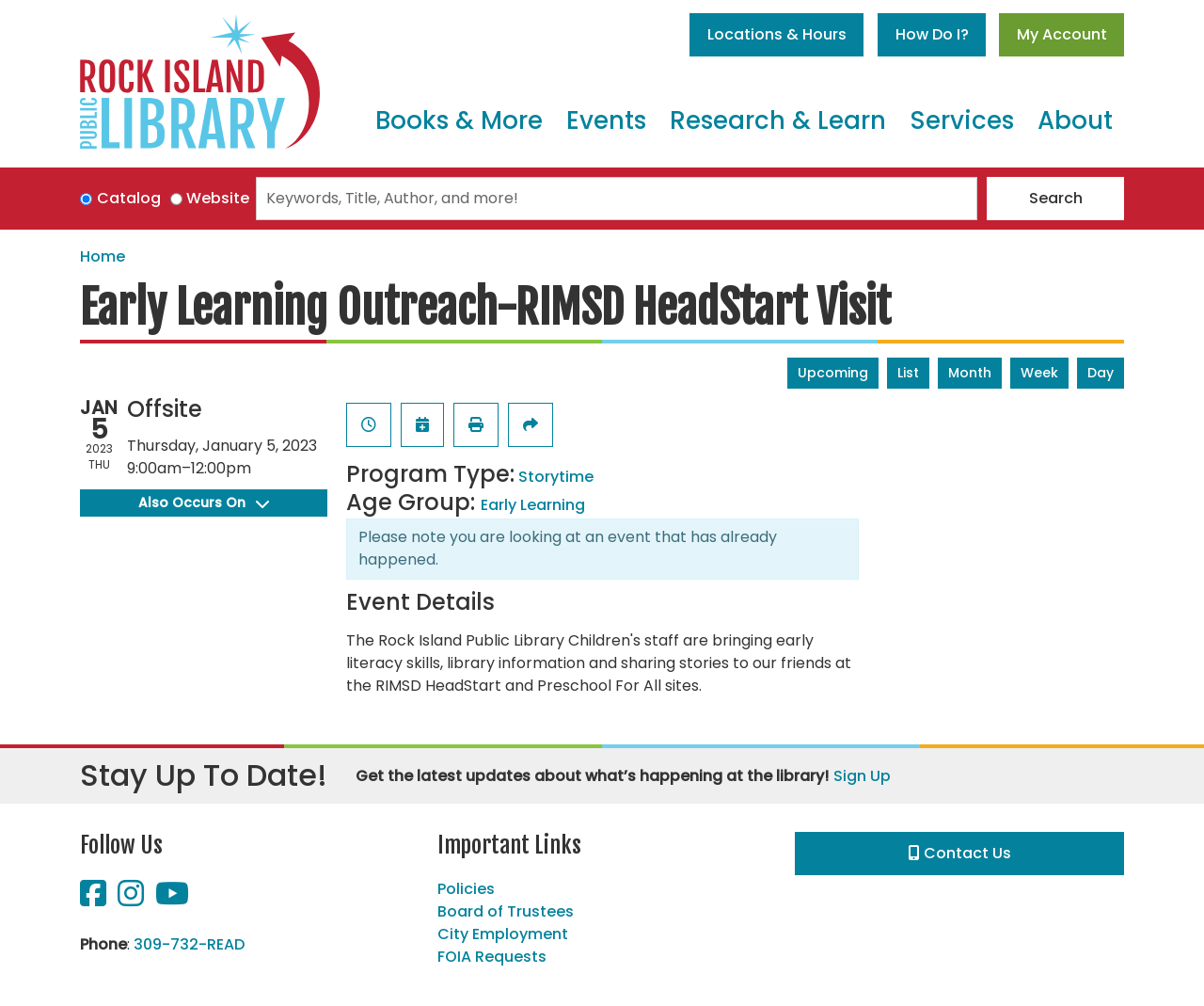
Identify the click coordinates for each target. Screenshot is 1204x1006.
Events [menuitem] (606, 120)
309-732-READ (189, 944)
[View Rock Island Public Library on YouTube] (172, 899)
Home (102, 256)
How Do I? (932, 34)
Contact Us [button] (960, 853)
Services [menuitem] (962, 120)
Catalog (129, 198)
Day (1100, 372)
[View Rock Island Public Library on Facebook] (95, 899)
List (908, 372)
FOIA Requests (492, 956)
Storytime (556, 476)
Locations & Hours (777, 34)
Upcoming (833, 372)
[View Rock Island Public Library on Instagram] (133, 899)
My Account (1062, 34)
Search (1056, 198)
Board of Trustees (505, 911)
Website (217, 198)
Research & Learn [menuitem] (778, 120)
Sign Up (862, 776)
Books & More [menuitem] (459, 120)
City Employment (502, 934)
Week (1039, 372)
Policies (466, 889)
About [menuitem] (1075, 120)
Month (969, 372)
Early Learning (533, 505)
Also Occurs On (203, 502)
